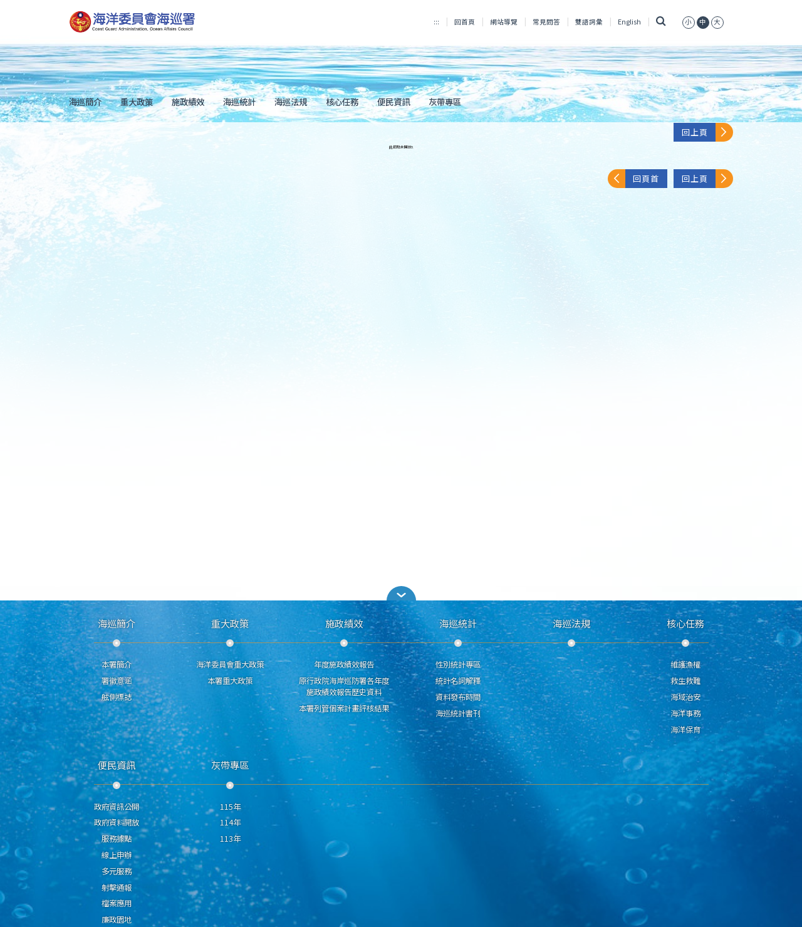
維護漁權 (685, 664)
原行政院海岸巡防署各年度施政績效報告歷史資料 (344, 686)
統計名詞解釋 (458, 680)
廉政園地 (117, 919)
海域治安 (685, 697)
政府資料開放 (116, 822)
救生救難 (685, 680)
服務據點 (117, 838)
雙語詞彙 (589, 21)
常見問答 (546, 21)
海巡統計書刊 (458, 713)
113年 (230, 838)
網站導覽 (504, 21)
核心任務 (342, 101)
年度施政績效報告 (344, 664)
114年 (230, 822)
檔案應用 (117, 903)
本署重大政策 (230, 680)
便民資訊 (393, 101)
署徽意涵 (117, 680)
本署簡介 (117, 664)
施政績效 (188, 101)
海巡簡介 (85, 101)
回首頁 (464, 21)
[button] (401, 593)
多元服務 (117, 871)
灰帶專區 (445, 101)
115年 (230, 806)
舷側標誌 (117, 697)
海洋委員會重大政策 (230, 664)
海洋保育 (685, 729)
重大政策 (136, 101)
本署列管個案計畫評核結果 (344, 708)
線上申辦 (117, 855)
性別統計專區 (458, 664)
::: (436, 21)
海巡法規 (290, 101)
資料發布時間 (458, 697)
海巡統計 (239, 101)
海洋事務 (685, 713)
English (629, 21)
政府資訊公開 (116, 806)
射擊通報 (117, 887)
